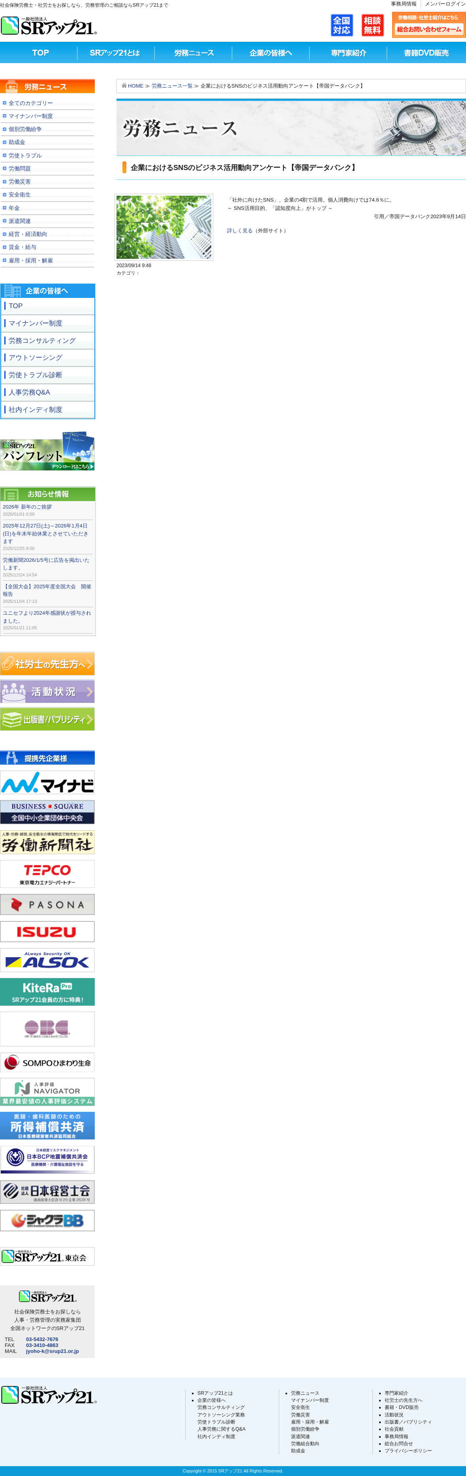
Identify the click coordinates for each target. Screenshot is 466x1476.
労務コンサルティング (221, 1407)
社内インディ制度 (216, 1436)
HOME (135, 86)
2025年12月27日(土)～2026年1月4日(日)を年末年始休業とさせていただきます (45, 533)
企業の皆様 (271, 52)
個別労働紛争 (305, 1429)
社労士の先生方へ (404, 1400)
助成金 (298, 1451)
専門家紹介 (348, 52)
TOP (38, 52)
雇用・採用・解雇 (310, 1422)
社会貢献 (394, 1429)
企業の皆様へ (211, 1400)
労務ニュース (193, 52)
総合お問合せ (399, 1443)
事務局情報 (404, 4)
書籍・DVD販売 (402, 1407)
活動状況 (394, 1415)
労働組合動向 (305, 1443)
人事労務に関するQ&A (221, 1429)
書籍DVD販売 (425, 52)
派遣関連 (300, 1436)
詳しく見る (240, 231)
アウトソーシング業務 (221, 1415)
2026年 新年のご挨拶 (27, 507)
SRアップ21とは (116, 52)
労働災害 (300, 1415)
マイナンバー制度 (310, 1400)
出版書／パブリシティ (408, 1422)
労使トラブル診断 (216, 1422)
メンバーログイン (445, 4)
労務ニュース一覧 (172, 86)
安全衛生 (300, 1407)
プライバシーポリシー (408, 1451)
